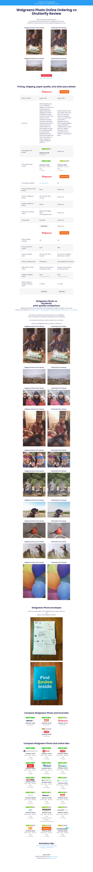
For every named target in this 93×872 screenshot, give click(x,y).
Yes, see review (43, 183)
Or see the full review (46, 78)
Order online (44, 291)
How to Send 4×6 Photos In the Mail (46, 846)
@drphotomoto (51, 858)
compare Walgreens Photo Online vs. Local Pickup (63, 310)
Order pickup (44, 226)
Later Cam (52, 2)
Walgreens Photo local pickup (38, 310)
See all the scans (46, 75)
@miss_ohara (53, 856)
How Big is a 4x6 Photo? (46, 847)
